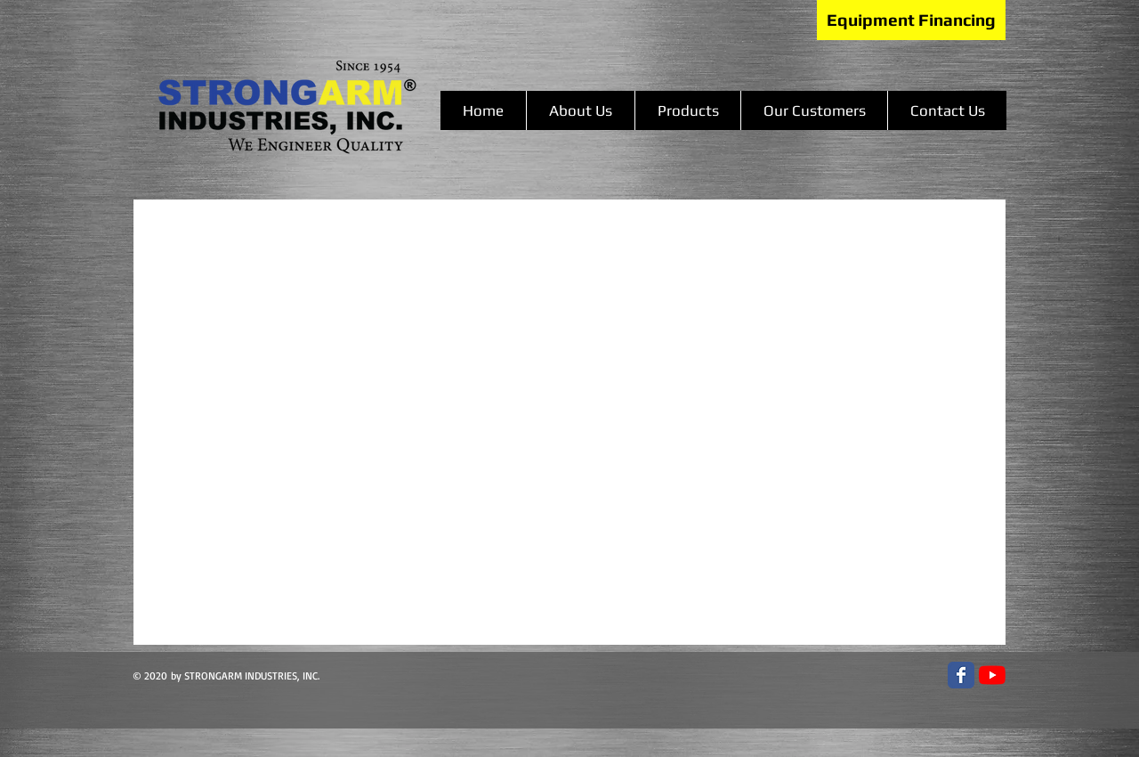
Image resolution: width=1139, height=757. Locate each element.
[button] (687, 110)
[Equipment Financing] (911, 20)
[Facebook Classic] (961, 675)
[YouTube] (992, 675)
